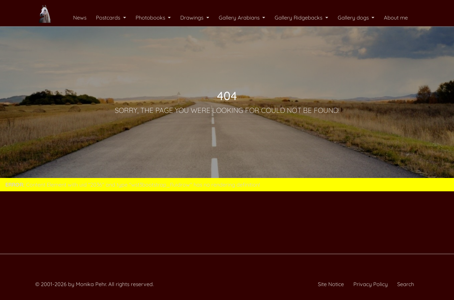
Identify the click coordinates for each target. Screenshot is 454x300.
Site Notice (331, 284)
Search (405, 284)
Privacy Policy (370, 284)
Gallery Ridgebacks (299, 17)
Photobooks (151, 17)
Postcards (109, 17)
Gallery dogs (354, 17)
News (79, 17)
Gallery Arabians (240, 17)
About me (396, 17)
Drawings (192, 17)
